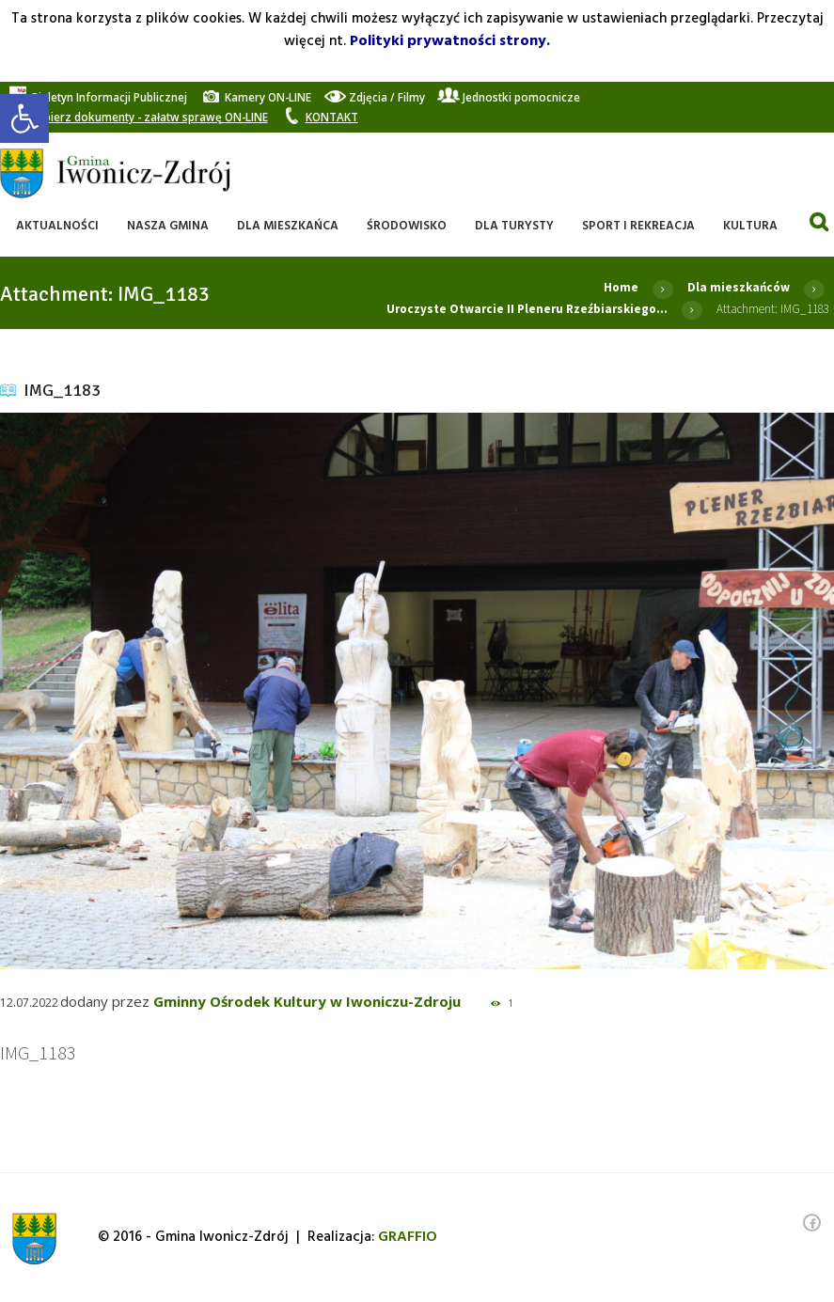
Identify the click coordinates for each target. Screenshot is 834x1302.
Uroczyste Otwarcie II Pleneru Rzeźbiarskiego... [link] (527, 309)
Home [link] (621, 287)
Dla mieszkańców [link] (738, 287)
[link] (24, 118)
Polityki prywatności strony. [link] (450, 41)
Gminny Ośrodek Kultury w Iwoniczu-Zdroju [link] (307, 1001)
